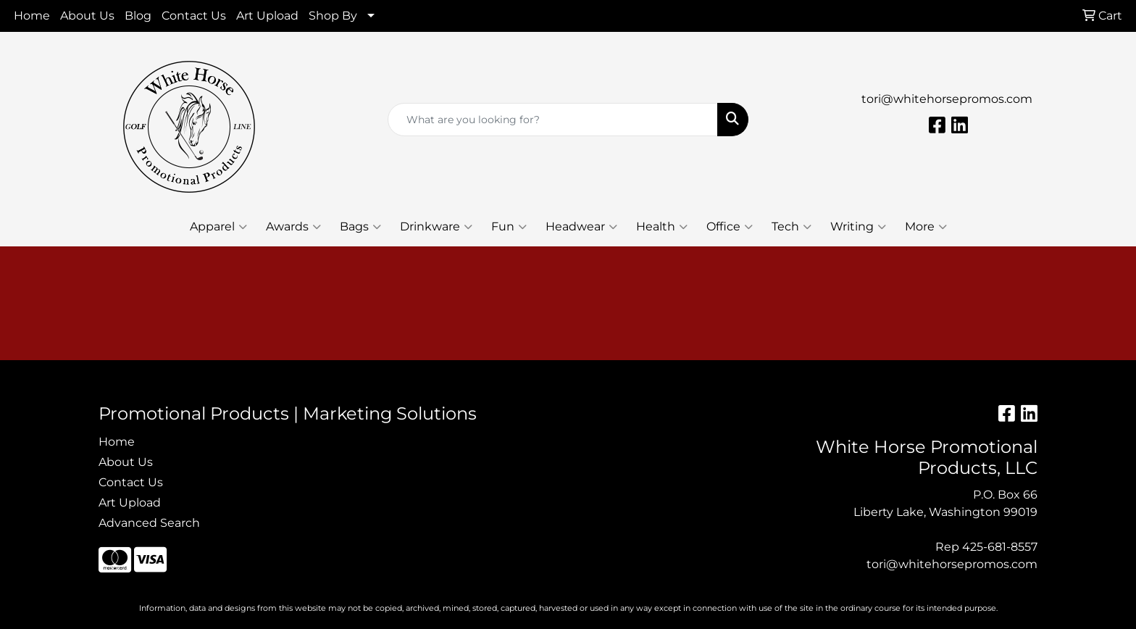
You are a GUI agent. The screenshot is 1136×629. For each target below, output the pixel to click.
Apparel (218, 227)
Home (32, 15)
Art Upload (267, 15)
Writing (858, 227)
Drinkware (436, 227)
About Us (87, 15)
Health (662, 227)
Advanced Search (149, 523)
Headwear (581, 227)
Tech (791, 227)
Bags (360, 227)
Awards (293, 227)
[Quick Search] (553, 119)
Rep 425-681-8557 (986, 547)
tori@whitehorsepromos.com (946, 99)
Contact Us (194, 15)
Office (729, 227)
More (926, 227)
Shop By (333, 15)
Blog (138, 15)
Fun (509, 227)
